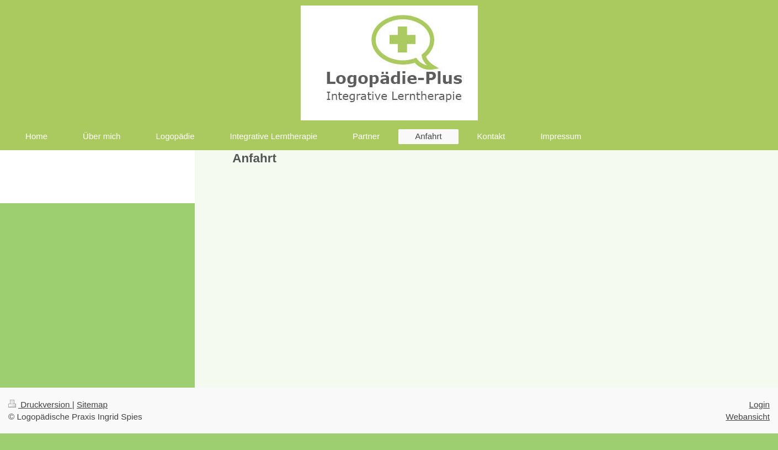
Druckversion (40, 404)
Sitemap (92, 404)
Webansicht (748, 416)
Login (759, 404)
